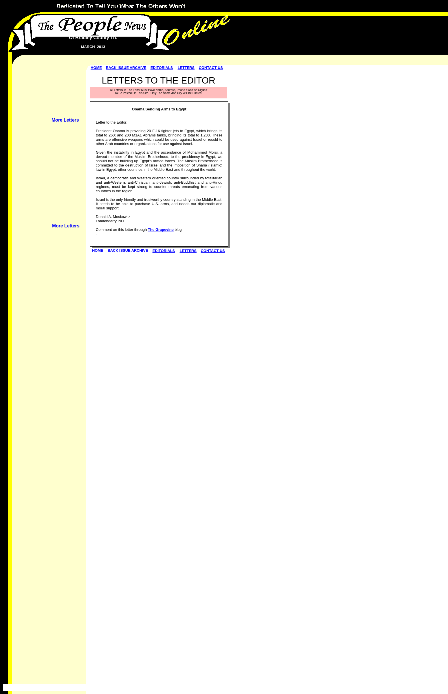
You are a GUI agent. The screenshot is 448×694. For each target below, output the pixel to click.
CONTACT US (211, 68)
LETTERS (186, 68)
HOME (96, 68)
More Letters (65, 120)
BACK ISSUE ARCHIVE (126, 68)
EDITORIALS (162, 68)
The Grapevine (160, 229)
